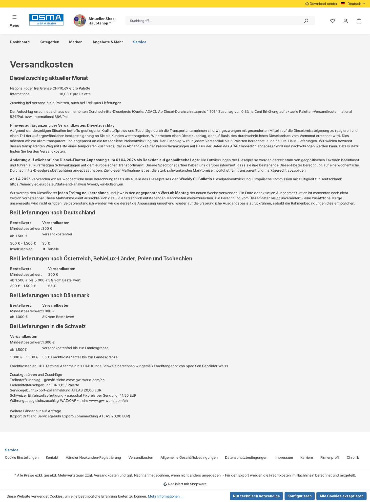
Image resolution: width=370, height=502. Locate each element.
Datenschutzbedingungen (246, 457)
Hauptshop (98, 23)
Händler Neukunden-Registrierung (93, 457)
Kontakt (52, 457)
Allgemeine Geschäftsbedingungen (189, 457)
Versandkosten (140, 457)
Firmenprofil (329, 457)
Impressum (284, 457)
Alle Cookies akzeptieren (341, 496)
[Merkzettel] (332, 21)
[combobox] (211, 20)
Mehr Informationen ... (166, 496)
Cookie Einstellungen (22, 457)
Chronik (353, 457)
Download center (321, 3)
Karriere (306, 457)
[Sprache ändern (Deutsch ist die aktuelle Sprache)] (353, 3)
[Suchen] (306, 20)
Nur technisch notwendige (256, 496)
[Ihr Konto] (345, 21)
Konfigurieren (300, 496)
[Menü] (14, 20)
